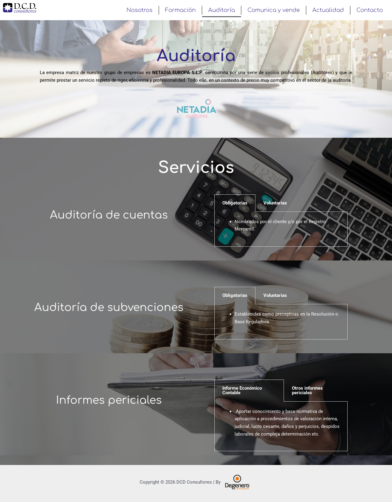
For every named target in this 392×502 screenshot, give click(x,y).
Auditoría (221, 10)
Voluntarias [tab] (275, 203)
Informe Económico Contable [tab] (242, 390)
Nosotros (139, 10)
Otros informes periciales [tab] (307, 390)
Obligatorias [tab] (234, 203)
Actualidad (328, 10)
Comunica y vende (273, 10)
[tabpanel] (281, 229)
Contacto (369, 10)
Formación (180, 10)
